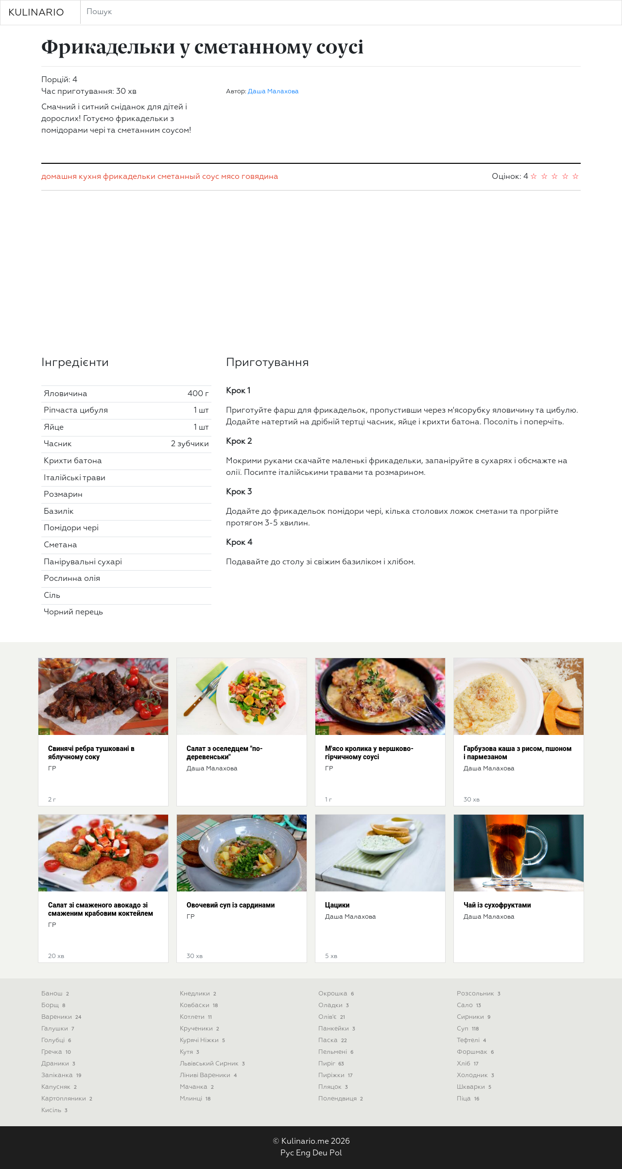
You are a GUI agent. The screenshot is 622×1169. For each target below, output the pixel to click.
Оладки (334, 1005)
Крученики (200, 1029)
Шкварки (475, 1087)
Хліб (468, 1064)
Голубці (57, 1040)
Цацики (337, 905)
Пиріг (332, 1064)
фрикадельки (129, 177)
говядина (260, 177)
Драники (59, 1064)
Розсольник (479, 994)
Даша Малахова (273, 91)
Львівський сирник (213, 1064)
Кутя (190, 1052)
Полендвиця (341, 1099)
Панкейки (337, 1029)
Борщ (54, 1005)
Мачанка (198, 1087)
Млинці (196, 1099)
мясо (230, 177)
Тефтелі (472, 1040)
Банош (56, 994)
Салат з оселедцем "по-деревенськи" (225, 753)
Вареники (62, 1017)
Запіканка (62, 1075)
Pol (335, 1153)
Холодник (476, 1075)
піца (469, 1099)
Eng (303, 1153)
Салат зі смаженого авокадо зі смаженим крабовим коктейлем (100, 909)
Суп (469, 1029)
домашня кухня (71, 177)
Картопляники (67, 1099)
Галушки (58, 1029)
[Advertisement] (311, 273)
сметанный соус (188, 177)
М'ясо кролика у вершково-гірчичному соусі (369, 753)
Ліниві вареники (209, 1075)
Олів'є (332, 1017)
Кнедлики (199, 994)
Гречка (57, 1052)
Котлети (197, 1017)
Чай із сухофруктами (497, 905)
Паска (333, 1040)
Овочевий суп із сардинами (231, 905)
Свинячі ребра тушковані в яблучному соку (91, 753)
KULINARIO (36, 12)
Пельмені (336, 1052)
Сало (470, 1005)
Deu (320, 1153)
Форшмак (476, 1052)
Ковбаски (200, 1005)
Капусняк (60, 1087)
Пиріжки (336, 1075)
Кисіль (55, 1110)
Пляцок (333, 1087)
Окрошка (337, 994)
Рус (287, 1153)
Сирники (474, 1017)
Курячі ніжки (203, 1040)
